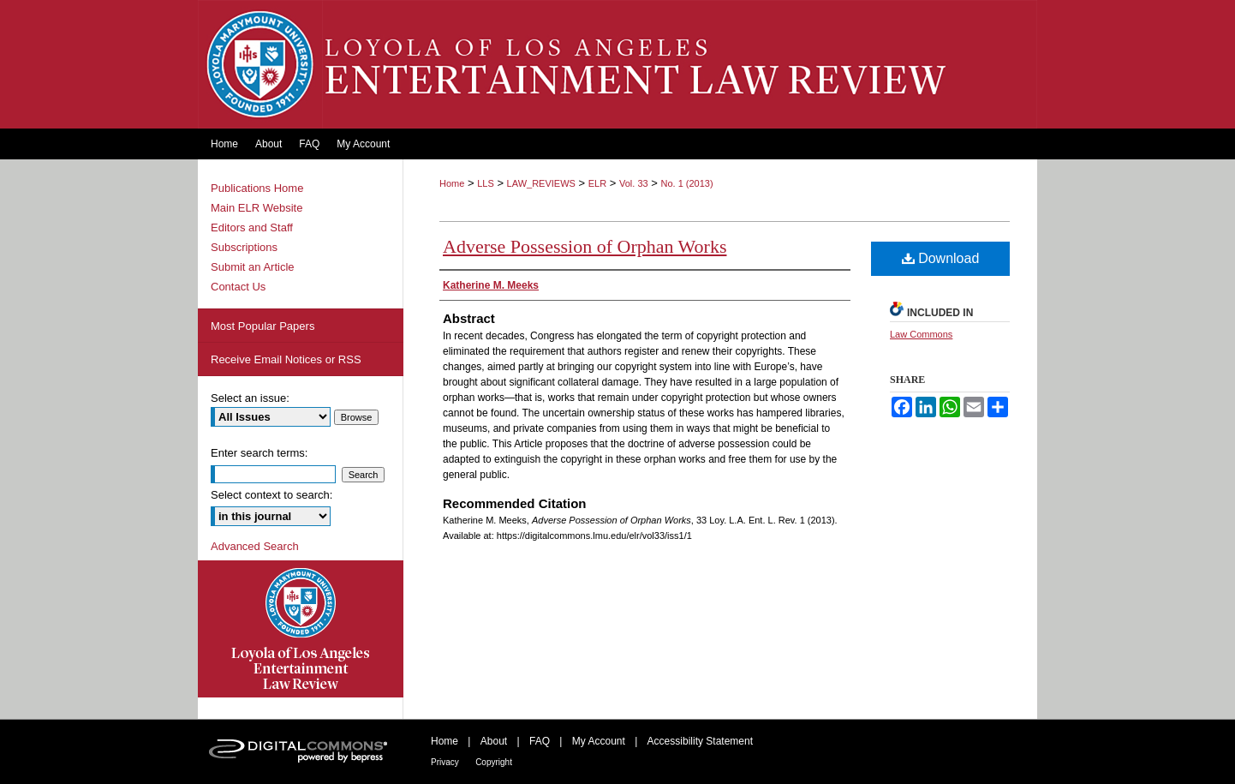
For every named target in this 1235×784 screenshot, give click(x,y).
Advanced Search (255, 546)
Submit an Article (253, 266)
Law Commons (921, 334)
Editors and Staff (252, 227)
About (493, 741)
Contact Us (238, 286)
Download (941, 258)
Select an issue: (250, 398)
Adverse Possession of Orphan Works (584, 246)
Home (451, 183)
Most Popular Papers (262, 326)
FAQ (539, 741)
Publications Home (257, 188)
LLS (485, 183)
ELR (597, 183)
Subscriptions (244, 247)
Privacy (445, 762)
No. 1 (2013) (686, 183)
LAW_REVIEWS (541, 183)
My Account (598, 741)
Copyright (493, 762)
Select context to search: (271, 494)
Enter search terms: (259, 452)
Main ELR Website (256, 207)
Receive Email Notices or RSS (286, 359)
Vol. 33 (633, 183)
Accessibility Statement (700, 741)
